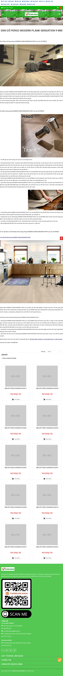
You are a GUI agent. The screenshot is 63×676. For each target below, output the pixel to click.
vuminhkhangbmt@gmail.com (11, 631)
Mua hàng (16, 399)
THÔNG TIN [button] (7, 660)
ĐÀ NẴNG (23, 4)
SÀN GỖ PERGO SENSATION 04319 (47, 507)
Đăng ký (11, 7)
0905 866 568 (7, 628)
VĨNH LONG (31, 4)
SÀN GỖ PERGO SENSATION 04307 (47, 467)
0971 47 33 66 (7, 636)
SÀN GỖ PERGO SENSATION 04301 (16, 428)
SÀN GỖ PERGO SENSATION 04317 (16, 547)
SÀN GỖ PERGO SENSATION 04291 (16, 467)
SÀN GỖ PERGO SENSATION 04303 (16, 507)
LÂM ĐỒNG (34, 1)
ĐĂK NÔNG (26, 1)
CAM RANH (15, 4)
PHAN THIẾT (5, 4)
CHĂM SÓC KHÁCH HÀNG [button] (12, 664)
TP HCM (4, 1)
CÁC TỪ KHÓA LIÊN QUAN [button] (13, 656)
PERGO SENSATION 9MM (9, 358)
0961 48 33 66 (7, 645)
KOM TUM (49, 1)
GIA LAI (42, 1)
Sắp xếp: (43, 351)
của (33, 171)
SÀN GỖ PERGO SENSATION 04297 (47, 547)
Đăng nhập (5, 7)
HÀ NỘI (11, 1)
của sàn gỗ (30, 178)
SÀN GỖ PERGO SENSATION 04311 (16, 388)
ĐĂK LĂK (18, 1)
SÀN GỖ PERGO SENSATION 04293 (47, 428)
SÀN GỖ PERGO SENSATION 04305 (47, 388)
